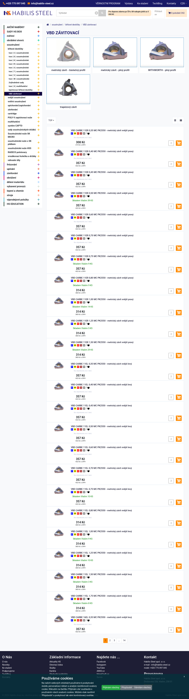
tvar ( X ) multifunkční (25, 86)
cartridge (24, 114)
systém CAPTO (24, 126)
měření (24, 36)
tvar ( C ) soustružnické (25, 53)
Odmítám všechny (142, 687)
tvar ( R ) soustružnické (25, 64)
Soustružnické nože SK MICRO (24, 135)
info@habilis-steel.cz (42, 3)
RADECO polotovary (24, 152)
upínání (24, 169)
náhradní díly (24, 160)
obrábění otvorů (24, 40)
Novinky (6, 665)
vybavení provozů (24, 186)
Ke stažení (142, 3)
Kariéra (52, 671)
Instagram (101, 665)
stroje (24, 195)
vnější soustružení (24, 98)
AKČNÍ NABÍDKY (24, 27)
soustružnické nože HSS (24, 148)
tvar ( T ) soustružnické (25, 71)
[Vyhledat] (102, 13)
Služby (52, 668)
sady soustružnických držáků (24, 130)
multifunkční (24, 122)
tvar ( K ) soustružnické (25, 60)
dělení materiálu (24, 182)
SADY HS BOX (24, 32)
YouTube (101, 668)
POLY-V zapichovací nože (24, 118)
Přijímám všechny (111, 687)
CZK (182, 3)
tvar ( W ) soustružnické (25, 79)
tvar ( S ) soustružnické (25, 68)
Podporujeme (8, 671)
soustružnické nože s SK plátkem (24, 143)
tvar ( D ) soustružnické (25, 56)
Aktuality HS (55, 661)
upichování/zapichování (24, 106)
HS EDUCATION (24, 204)
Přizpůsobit (127, 687)
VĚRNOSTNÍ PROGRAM (108, 3)
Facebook (101, 661)
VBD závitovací (25, 94)
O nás (5, 661)
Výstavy (129, 3)
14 (124, 640)
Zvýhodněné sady (25, 82)
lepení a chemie (24, 191)
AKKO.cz (101, 671)
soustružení (24, 45)
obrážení (24, 178)
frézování (24, 164)
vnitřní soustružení (24, 102)
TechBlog (157, 3)
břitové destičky (24, 49)
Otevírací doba (56, 665)
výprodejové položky (24, 200)
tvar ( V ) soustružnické (25, 75)
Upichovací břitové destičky (25, 90)
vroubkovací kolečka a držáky (24, 156)
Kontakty (171, 3)
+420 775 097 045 (15, 3)
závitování (24, 110)
